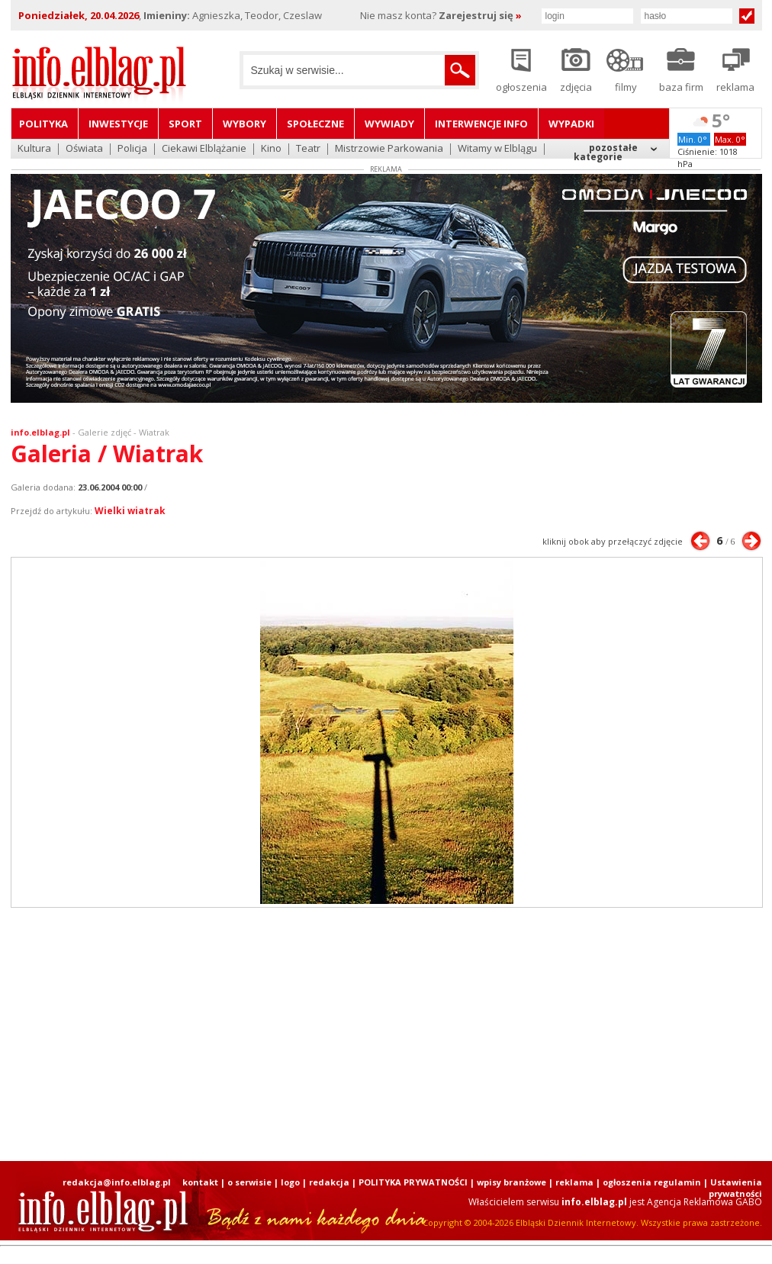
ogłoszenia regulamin (652, 1182)
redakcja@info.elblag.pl (117, 1182)
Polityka (43, 123)
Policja (132, 149)
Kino (271, 149)
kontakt (200, 1182)
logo (290, 1182)
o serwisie (249, 1182)
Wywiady (389, 123)
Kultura (34, 149)
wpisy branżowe (511, 1182)
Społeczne (315, 123)
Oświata (84, 149)
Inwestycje (118, 123)
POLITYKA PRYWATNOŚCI (413, 1182)
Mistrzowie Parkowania (389, 149)
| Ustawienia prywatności (732, 1187)
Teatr (308, 149)
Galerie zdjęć (104, 432)
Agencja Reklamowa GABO (704, 1201)
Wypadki (571, 123)
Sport (185, 123)
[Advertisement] (207, 1034)
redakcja (329, 1182)
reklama (574, 1182)
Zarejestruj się (480, 15)
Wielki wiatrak (130, 510)
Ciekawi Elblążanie (204, 149)
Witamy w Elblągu (497, 149)
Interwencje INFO (481, 123)
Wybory (244, 123)
